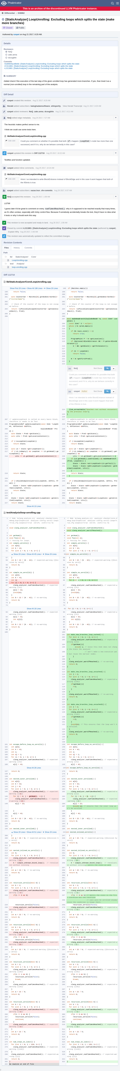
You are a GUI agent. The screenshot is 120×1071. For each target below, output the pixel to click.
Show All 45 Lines (34, 554)
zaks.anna (12, 55)
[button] (117, 3)
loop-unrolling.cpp (19, 267)
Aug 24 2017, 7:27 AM (41, 118)
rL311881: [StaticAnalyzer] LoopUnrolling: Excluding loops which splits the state (38, 68)
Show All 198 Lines (34, 288)
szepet (16, 34)
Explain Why (13, 232)
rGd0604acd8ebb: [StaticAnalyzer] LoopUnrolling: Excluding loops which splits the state (41, 64)
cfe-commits (47, 190)
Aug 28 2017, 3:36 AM (29, 232)
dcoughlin (12, 58)
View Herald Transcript (72, 106)
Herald (10, 106)
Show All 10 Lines (34, 506)
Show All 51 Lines (34, 832)
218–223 (10, 141)
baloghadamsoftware (40, 106)
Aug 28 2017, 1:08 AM (41, 197)
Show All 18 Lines (34, 609)
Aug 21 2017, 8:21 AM (64, 112)
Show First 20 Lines (17, 288)
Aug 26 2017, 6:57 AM (63, 190)
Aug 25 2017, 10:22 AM (55, 153)
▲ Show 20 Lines (18, 554)
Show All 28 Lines (34, 768)
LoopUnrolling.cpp (20, 260)
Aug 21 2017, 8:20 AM (41, 101)
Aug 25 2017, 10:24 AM (44, 168)
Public (21, 28)
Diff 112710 (39, 153)
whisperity (56, 106)
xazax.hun (35, 190)
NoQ (10, 52)
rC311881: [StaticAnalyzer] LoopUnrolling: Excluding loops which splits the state (38, 66)
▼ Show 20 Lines (51, 288)
